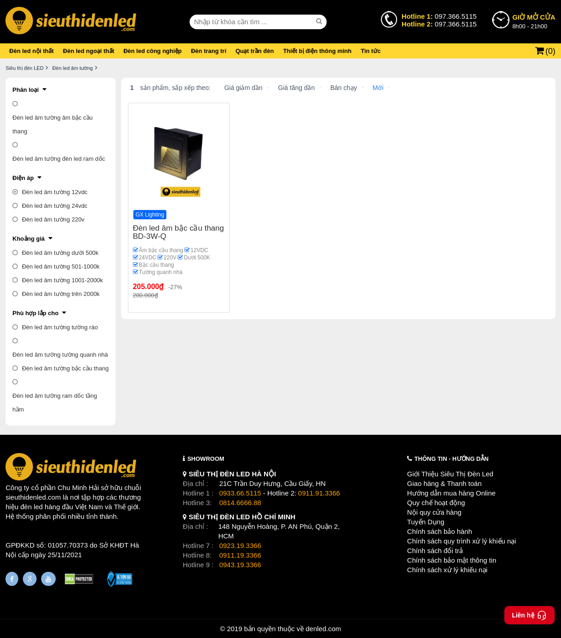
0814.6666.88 (240, 502)
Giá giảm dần (243, 87)
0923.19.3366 (240, 545)
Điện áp (23, 177)
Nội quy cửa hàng (434, 512)
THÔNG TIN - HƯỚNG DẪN (451, 458)
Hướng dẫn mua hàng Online (451, 493)
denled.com (323, 629)
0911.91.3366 (319, 493)
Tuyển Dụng (425, 522)
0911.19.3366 (240, 555)
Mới (378, 87)
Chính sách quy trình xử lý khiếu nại (461, 541)
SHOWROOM (205, 458)
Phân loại (25, 89)
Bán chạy (343, 87)
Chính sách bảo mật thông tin (451, 560)
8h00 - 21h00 (533, 21)
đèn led (31, 507)
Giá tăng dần (296, 87)
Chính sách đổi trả (435, 550)
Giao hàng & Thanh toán (444, 483)
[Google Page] (30, 579)
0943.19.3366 (240, 565)
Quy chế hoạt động (436, 502)
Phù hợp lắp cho (35, 313)
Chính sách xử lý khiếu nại (447, 570)
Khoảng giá (28, 238)
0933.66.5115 (240, 493)
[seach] (320, 21)
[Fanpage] (11, 579)
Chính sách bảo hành (439, 531)
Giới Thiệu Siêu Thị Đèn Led (450, 474)
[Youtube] (48, 579)
